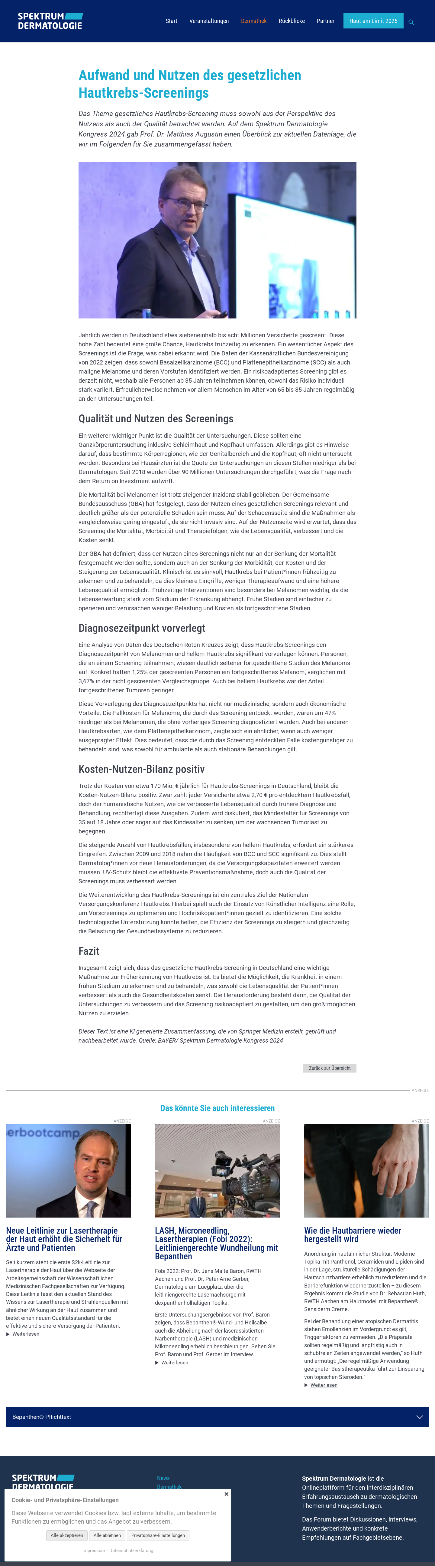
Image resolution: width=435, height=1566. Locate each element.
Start (171, 21)
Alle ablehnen (107, 1535)
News (163, 1479)
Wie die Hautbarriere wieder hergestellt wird (354, 1236)
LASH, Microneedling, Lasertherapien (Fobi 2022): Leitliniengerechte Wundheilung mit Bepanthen (212, 1245)
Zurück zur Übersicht (328, 1068)
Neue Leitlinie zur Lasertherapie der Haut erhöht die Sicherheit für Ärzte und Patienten (66, 1240)
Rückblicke (292, 21)
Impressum (92, 1550)
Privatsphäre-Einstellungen (158, 1535)
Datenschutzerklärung (131, 1550)
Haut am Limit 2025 (374, 21)
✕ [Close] (226, 1494)
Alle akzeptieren (67, 1535)
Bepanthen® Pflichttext (44, 1418)
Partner (325, 21)
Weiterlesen (27, 1335)
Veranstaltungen (209, 21)
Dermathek (254, 21)
